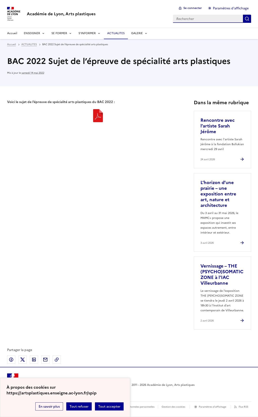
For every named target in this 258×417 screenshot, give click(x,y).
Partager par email (45, 360)
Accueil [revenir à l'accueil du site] (12, 33)
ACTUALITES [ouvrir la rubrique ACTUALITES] (29, 44)
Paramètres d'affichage (212, 407)
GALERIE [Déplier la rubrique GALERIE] (137, 33)
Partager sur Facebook (11, 360)
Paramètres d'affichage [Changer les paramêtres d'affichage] (231, 8)
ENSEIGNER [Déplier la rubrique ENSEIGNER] (32, 33)
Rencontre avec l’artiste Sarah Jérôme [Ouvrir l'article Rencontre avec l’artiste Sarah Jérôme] (217, 126)
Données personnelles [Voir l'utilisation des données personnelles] (142, 407)
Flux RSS (243, 407)
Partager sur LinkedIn (34, 360)
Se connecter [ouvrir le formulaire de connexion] (192, 8)
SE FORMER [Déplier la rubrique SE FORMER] (59, 33)
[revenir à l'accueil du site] (61, 14)
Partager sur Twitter (23, 360)
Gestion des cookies (173, 407)
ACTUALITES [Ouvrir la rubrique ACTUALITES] (116, 33)
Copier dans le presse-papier (57, 360)
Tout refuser (79, 406)
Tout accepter (109, 406)
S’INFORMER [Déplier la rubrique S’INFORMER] (87, 33)
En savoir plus (49, 406)
